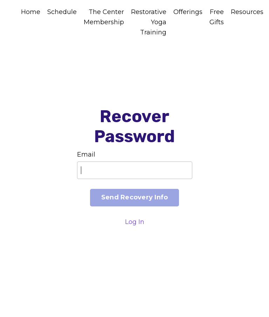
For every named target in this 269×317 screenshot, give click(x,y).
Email (86, 154)
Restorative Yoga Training (148, 22)
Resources (247, 12)
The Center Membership (104, 17)
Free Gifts (216, 17)
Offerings (187, 12)
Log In (134, 222)
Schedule (62, 12)
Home (30, 12)
